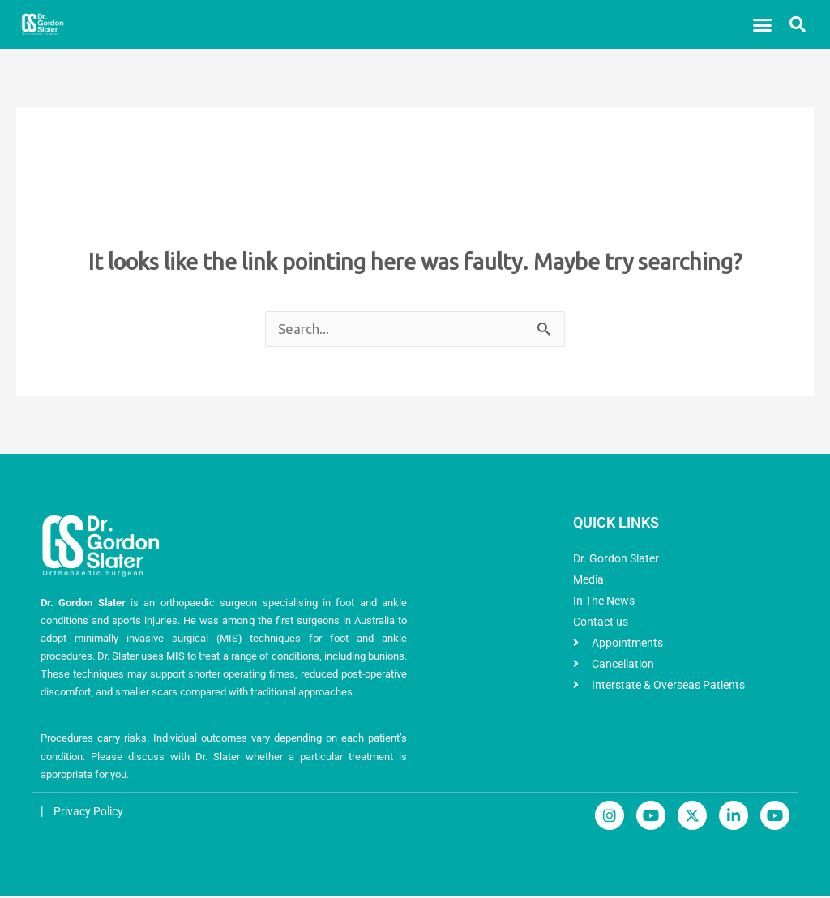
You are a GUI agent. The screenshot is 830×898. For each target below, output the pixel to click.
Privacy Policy (91, 813)
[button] (762, 24)
